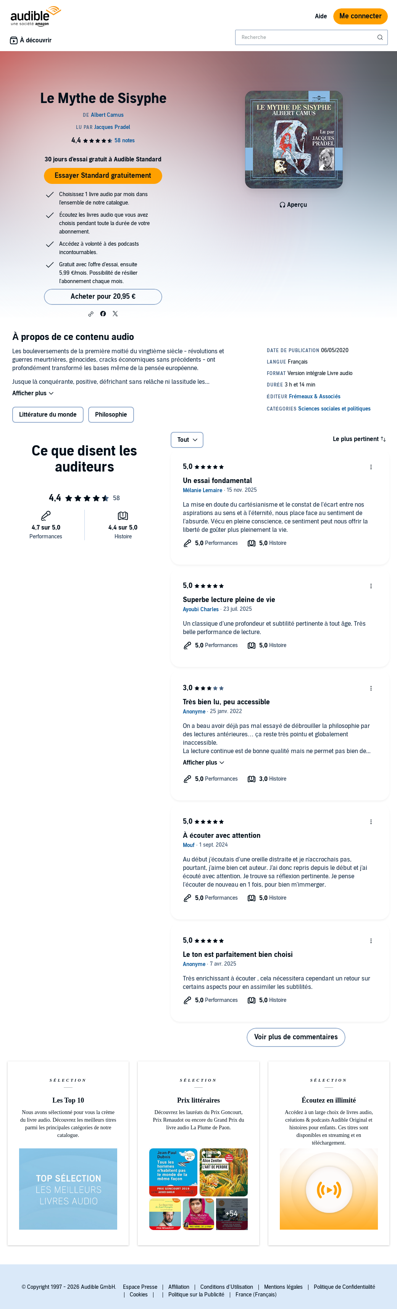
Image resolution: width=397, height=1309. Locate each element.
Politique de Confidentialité (344, 1287)
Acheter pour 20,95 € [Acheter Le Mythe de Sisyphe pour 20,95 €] (103, 297)
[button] (91, 314)
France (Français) (256, 1294)
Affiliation (178, 1287)
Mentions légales (283, 1287)
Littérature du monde (48, 415)
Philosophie (111, 415)
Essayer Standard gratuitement (103, 176)
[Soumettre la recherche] (381, 37)
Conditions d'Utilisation (226, 1287)
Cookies (139, 1294)
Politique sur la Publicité (196, 1294)
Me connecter (360, 16)
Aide (321, 16)
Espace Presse (140, 1287)
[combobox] (311, 37)
